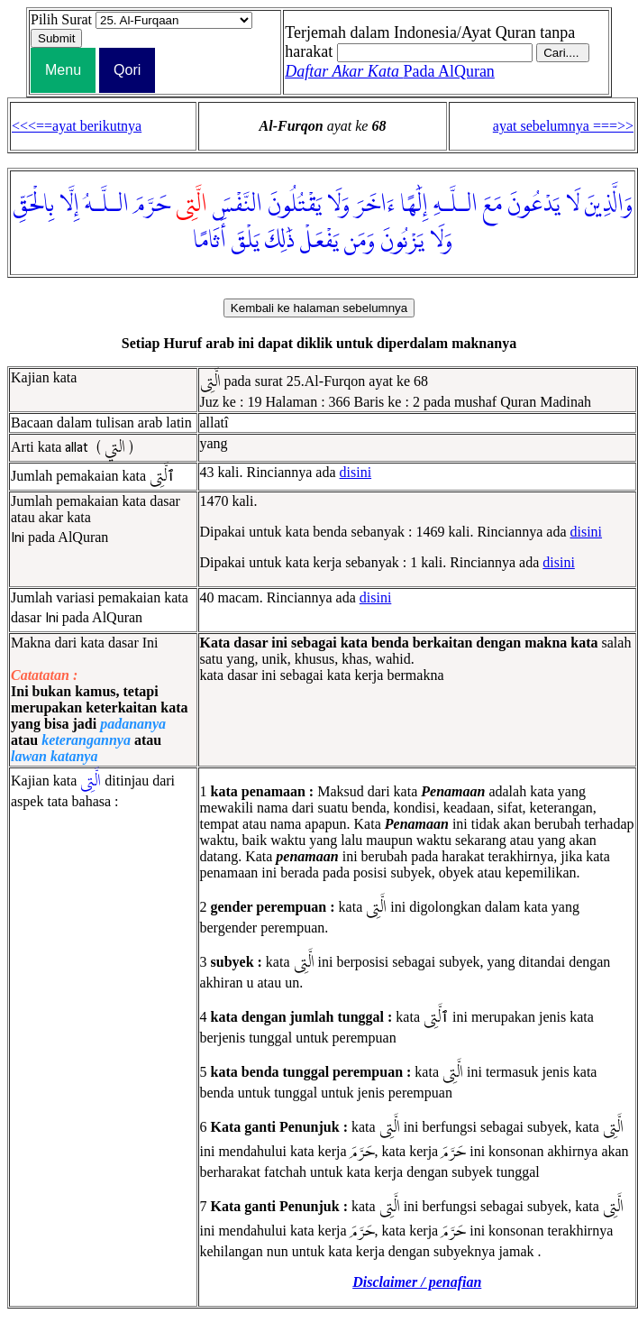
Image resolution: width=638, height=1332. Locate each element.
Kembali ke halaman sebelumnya (319, 308)
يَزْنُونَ (402, 241)
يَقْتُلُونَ (295, 205)
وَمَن (359, 241)
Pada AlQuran (390, 71)
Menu (63, 70)
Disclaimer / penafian (416, 1282)
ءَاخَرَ (375, 205)
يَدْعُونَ (534, 205)
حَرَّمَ (152, 205)
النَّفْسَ (237, 205)
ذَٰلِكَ (280, 241)
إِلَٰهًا (414, 205)
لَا (572, 205)
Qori (127, 70)
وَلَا (338, 205)
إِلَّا (69, 205)
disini (356, 472)
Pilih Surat (61, 19)
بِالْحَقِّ (34, 205)
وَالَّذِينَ (609, 205)
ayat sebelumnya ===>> (563, 125)
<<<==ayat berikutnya (76, 125)
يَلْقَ (246, 241)
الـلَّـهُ (107, 205)
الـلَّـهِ (455, 205)
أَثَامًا (209, 241)
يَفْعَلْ (319, 241)
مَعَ (492, 205)
